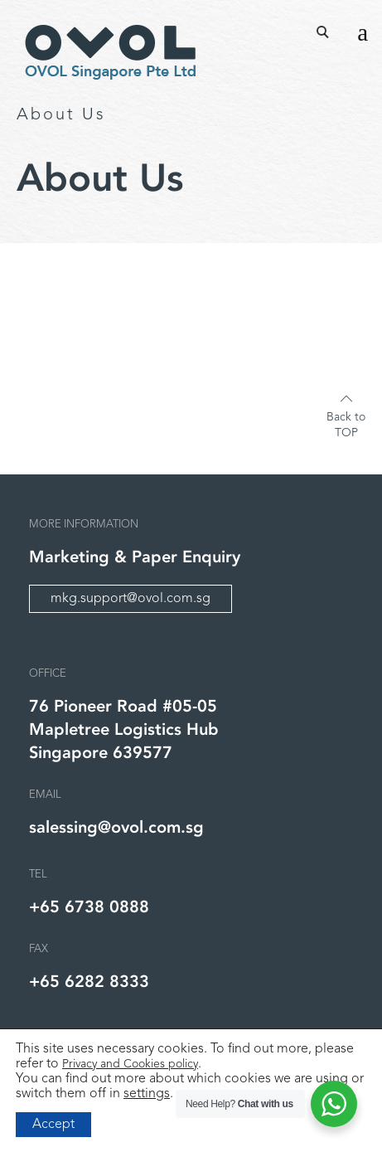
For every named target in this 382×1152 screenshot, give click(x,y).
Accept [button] (53, 1124)
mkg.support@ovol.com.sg (130, 598)
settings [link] (146, 1094)
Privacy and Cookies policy (130, 1064)
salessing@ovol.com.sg (116, 827)
